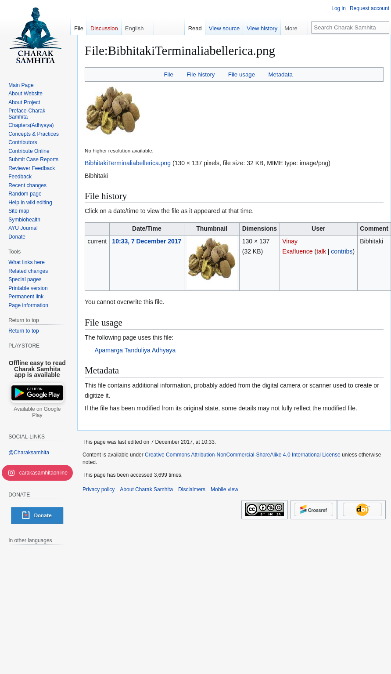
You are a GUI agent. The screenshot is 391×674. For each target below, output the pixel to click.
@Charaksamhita (28, 452)
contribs (341, 251)
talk (321, 251)
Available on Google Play (37, 412)
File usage (241, 74)
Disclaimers (191, 489)
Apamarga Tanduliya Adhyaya (135, 350)
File (168, 74)
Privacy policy (99, 489)
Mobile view (224, 489)
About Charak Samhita (146, 489)
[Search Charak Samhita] (350, 27)
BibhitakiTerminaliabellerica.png (128, 163)
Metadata (280, 74)
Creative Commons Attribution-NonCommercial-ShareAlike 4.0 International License (243, 455)
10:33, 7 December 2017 (146, 241)
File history (201, 74)
